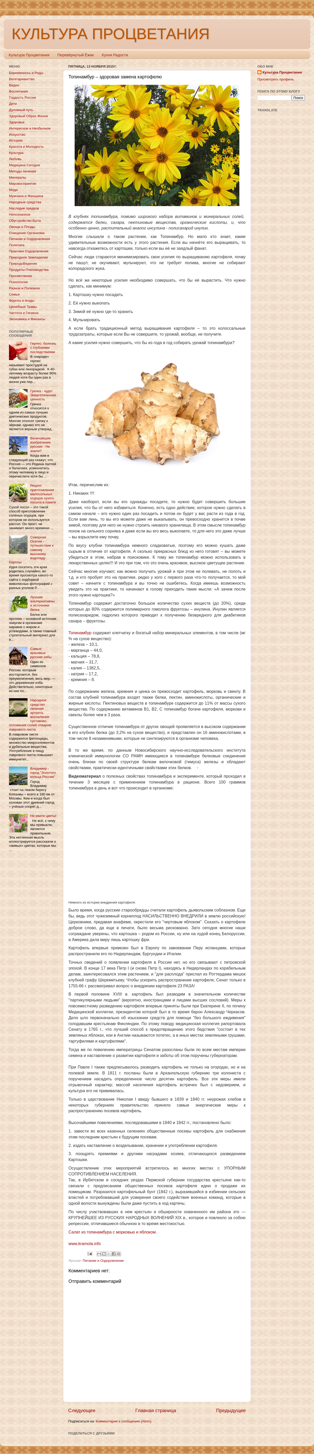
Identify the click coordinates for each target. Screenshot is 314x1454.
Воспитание (18, 91)
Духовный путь (21, 110)
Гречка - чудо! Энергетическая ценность (43, 395)
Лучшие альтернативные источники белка (42, 603)
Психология (18, 282)
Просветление (20, 276)
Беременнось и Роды (26, 73)
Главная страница (155, 1410)
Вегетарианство (21, 79)
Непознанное (19, 214)
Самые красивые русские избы (40, 653)
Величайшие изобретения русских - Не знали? (40, 444)
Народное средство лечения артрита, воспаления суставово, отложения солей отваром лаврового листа (30, 714)
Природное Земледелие (28, 257)
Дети (13, 104)
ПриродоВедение (23, 263)
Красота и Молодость (26, 147)
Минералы (17, 177)
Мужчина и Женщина (26, 196)
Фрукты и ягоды (21, 300)
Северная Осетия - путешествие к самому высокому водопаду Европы (31, 549)
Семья (14, 294)
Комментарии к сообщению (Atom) (123, 1421)
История (15, 140)
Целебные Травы (23, 307)
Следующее (81, 1410)
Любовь (15, 159)
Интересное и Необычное (30, 128)
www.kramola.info (84, 1243)
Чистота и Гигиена (23, 313)
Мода (13, 190)
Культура (16, 153)
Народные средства (25, 202)
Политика (16, 245)
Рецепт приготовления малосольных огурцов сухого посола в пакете (43, 494)
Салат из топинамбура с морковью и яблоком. (112, 1232)
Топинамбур (79, 633)
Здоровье (16, 122)
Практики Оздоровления (28, 251)
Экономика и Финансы (27, 319)
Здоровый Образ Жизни (28, 116)
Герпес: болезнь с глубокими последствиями (43, 348)
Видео (14, 85)
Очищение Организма (27, 233)
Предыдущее (231, 1410)
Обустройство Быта (25, 221)
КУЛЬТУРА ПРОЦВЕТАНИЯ (111, 33)
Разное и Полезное (24, 288)
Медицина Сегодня (24, 165)
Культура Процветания (29, 55)
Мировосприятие (22, 184)
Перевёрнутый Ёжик (75, 55)
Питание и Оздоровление (103, 1261)
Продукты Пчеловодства (29, 270)
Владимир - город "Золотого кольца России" (43, 773)
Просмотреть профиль (275, 79)
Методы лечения (22, 171)
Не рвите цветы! (43, 816)
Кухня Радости (115, 55)
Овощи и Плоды (22, 227)
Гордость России (22, 97)
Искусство (17, 134)
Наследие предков (24, 208)
